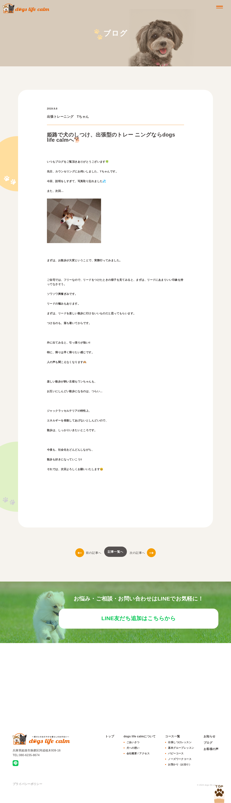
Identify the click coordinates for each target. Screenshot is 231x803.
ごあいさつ (133, 751)
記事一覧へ (115, 551)
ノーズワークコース (179, 768)
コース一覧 (172, 745)
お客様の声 (211, 758)
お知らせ (209, 745)
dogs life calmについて (140, 745)
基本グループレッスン (181, 756)
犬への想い (133, 756)
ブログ (208, 751)
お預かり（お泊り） (179, 773)
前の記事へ (88, 552)
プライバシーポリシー (27, 793)
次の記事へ (143, 552)
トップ (109, 745)
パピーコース (176, 762)
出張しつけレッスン (179, 751)
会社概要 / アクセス (138, 762)
